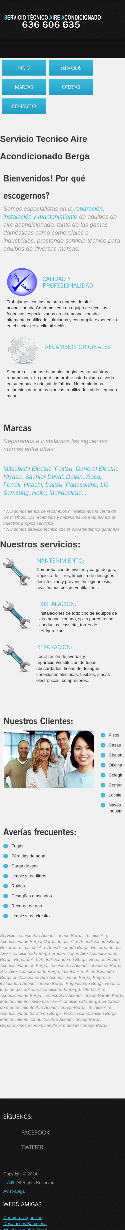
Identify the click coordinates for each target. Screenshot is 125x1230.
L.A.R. (9, 1182)
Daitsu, (55, 484)
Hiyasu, (14, 476)
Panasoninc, (83, 484)
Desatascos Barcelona (25, 1223)
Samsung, (17, 492)
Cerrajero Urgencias (22, 1217)
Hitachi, (34, 484)
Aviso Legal (14, 1191)
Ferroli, (13, 484)
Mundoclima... (68, 492)
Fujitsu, (65, 468)
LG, (105, 484)
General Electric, (98, 468)
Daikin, (76, 476)
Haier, (40, 492)
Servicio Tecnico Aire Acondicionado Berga (52, 21)
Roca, (94, 476)
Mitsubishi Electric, (29, 468)
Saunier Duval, (45, 476)
